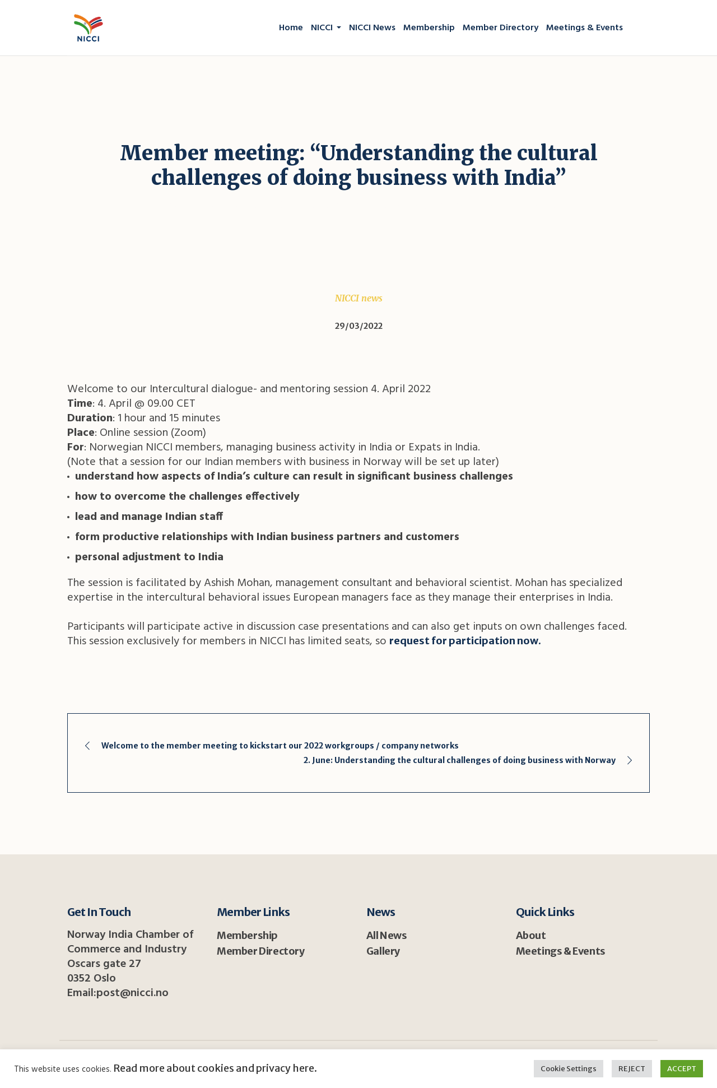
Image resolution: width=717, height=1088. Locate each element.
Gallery (383, 951)
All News (386, 935)
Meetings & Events (561, 951)
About (531, 935)
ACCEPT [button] (681, 1068)
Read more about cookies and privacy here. (214, 1068)
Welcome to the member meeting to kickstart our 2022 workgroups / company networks (280, 746)
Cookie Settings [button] (569, 1068)
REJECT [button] (631, 1068)
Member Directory (261, 951)
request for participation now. (465, 640)
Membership (247, 935)
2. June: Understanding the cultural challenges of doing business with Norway (460, 760)
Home (171, 204)
